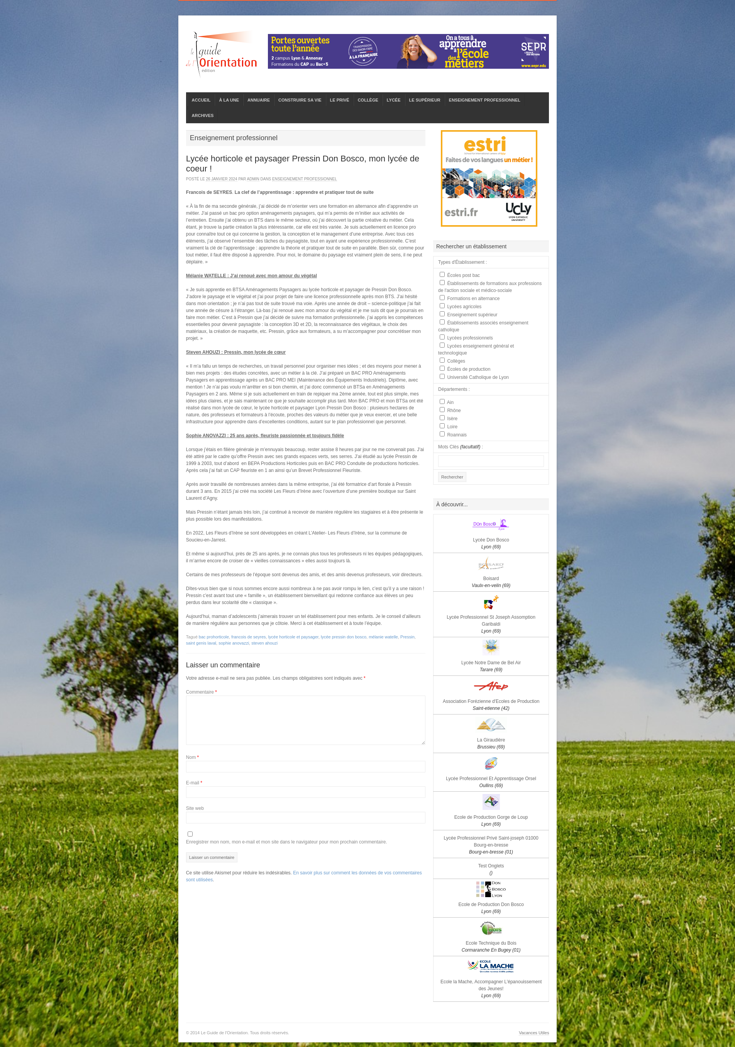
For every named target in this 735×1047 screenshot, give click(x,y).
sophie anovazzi (233, 643)
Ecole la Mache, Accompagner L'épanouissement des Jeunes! (491, 988)
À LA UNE (229, 100)
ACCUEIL (201, 100)
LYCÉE (394, 100)
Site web (195, 808)
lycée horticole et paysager (293, 637)
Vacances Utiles (534, 1032)
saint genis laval (201, 643)
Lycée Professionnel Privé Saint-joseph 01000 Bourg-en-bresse (491, 845)
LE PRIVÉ (339, 100)
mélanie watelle (383, 637)
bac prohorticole (214, 637)
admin (253, 179)
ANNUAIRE (258, 100)
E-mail (194, 783)
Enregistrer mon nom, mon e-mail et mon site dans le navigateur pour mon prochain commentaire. (286, 842)
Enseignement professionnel (304, 179)
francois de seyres (248, 637)
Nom (192, 757)
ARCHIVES (203, 115)
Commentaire (201, 692)
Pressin (407, 637)
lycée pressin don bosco (343, 637)
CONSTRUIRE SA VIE (299, 100)
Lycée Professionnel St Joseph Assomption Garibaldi (491, 624)
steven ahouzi (264, 643)
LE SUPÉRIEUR (424, 100)
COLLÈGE (368, 100)
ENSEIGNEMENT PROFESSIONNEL (484, 100)
